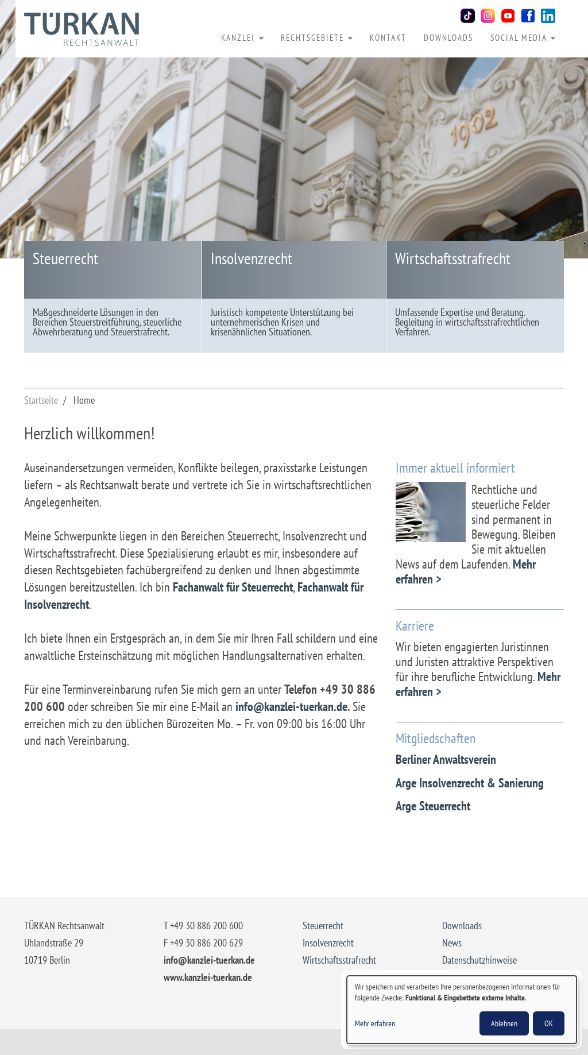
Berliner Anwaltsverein (446, 759)
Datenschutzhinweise (479, 960)
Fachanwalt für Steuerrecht (233, 587)
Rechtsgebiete (317, 37)
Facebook (528, 16)
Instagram (488, 16)
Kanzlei (242, 37)
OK (548, 1023)
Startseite (41, 400)
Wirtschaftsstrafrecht (452, 258)
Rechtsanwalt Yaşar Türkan (81, 29)
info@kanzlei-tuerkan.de (291, 706)
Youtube (508, 16)
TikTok (468, 16)
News (452, 942)
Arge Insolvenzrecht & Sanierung (470, 783)
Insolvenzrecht (251, 258)
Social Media (522, 37)
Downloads (448, 37)
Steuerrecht (65, 258)
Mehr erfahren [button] (375, 1023)
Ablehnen (504, 1023)
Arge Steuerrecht (433, 806)
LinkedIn (548, 16)
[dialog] (462, 1010)
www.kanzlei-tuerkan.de (208, 977)
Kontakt (388, 37)
